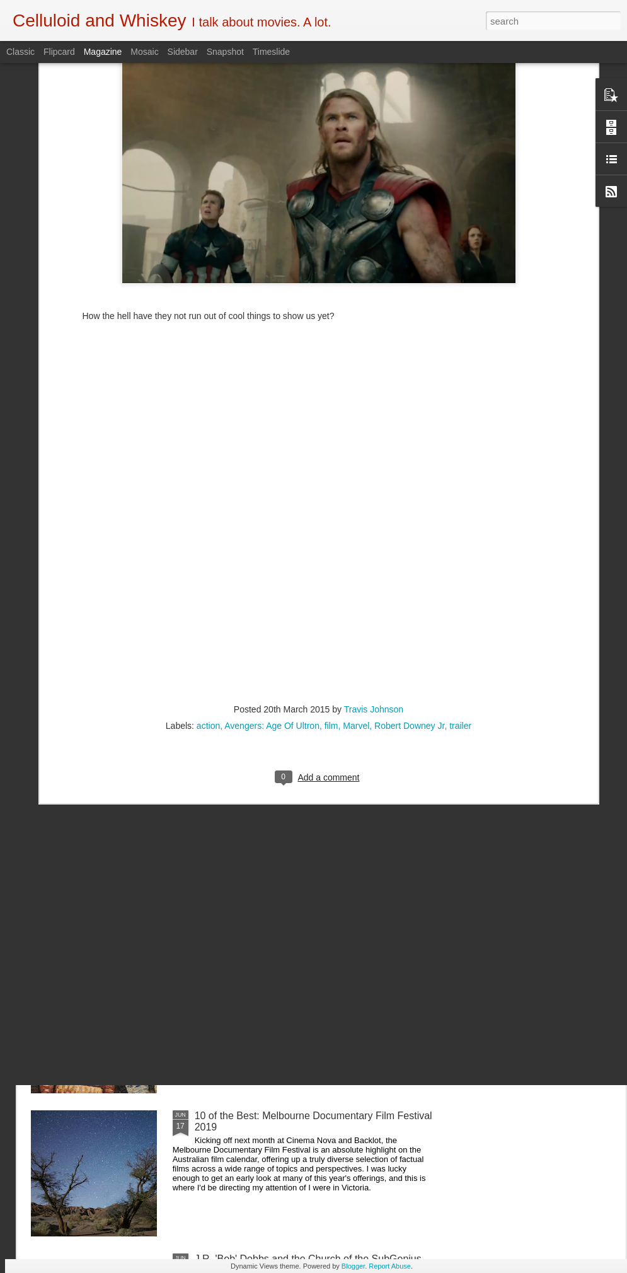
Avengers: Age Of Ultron (271, 610)
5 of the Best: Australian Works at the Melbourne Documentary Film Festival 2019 (303, 978)
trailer (460, 610)
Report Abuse (390, 1266)
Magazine (103, 52)
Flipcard (59, 52)
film (331, 610)
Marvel (356, 610)
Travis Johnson (373, 594)
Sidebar (183, 52)
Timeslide (271, 52)
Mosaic (144, 52)
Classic (20, 52)
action (208, 610)
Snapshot (225, 52)
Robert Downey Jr (409, 610)
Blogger (353, 1266)
